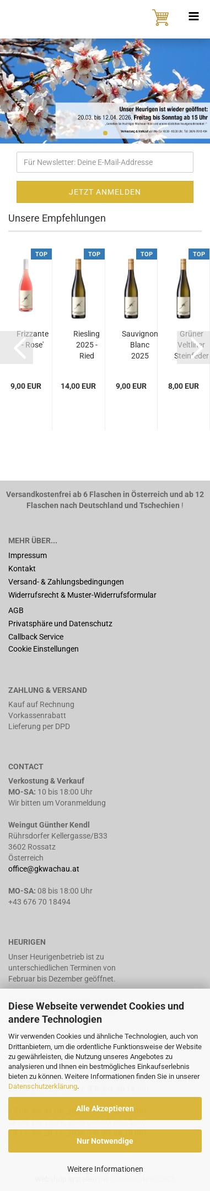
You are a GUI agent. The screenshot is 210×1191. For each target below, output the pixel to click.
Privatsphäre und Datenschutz (60, 623)
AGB (16, 610)
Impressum (27, 555)
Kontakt (22, 568)
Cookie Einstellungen (43, 648)
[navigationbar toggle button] (193, 16)
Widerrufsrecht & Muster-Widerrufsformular (82, 595)
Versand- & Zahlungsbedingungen (66, 581)
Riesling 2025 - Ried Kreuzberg (86, 345)
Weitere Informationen (105, 1169)
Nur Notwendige (105, 1141)
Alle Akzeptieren (105, 1108)
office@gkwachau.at (44, 868)
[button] (16, 347)
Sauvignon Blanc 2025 (140, 344)
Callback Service (35, 636)
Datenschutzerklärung (42, 1086)
